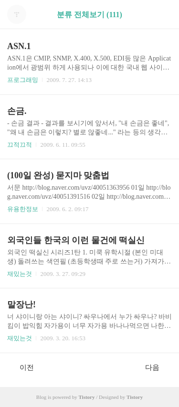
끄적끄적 (19, 144)
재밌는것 (19, 273)
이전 (22, 367)
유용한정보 (22, 209)
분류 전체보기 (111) (89, 14)
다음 (157, 367)
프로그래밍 (22, 79)
